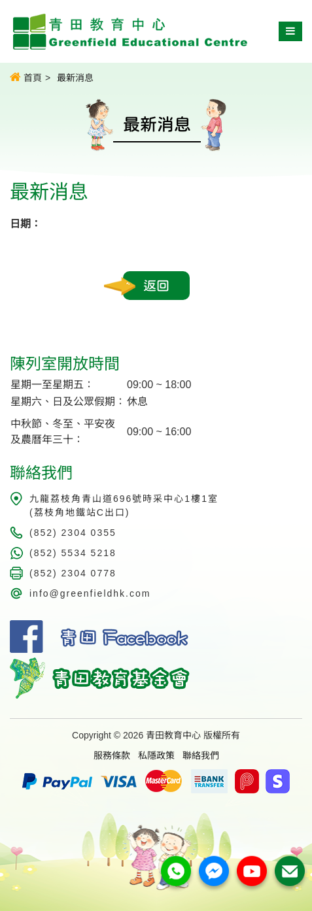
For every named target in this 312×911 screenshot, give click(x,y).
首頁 (26, 77)
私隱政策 (156, 755)
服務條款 (112, 755)
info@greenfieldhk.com (89, 593)
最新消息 (75, 78)
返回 (156, 285)
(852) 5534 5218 (72, 553)
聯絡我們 (200, 755)
